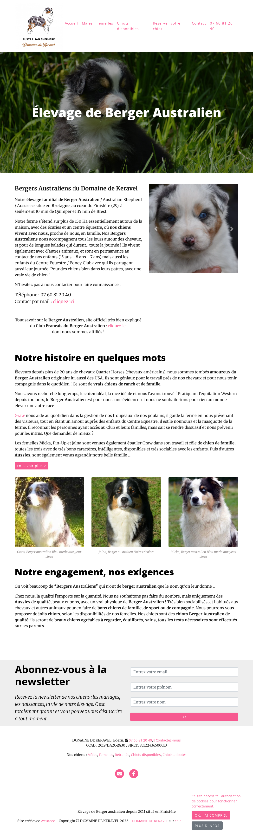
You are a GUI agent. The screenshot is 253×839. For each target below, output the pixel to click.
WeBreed (48, 821)
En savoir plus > (31, 465)
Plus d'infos (207, 825)
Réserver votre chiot (166, 26)
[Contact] (119, 773)
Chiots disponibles (128, 26)
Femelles (105, 23)
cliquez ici (63, 301)
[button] (156, 228)
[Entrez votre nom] (184, 702)
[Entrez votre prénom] (184, 687)
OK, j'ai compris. (211, 815)
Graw (20, 415)
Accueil (71, 23)
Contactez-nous (167, 740)
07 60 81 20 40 (221, 26)
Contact (199, 23)
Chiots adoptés (174, 754)
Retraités (122, 754)
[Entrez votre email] (184, 671)
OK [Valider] (184, 717)
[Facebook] (133, 773)
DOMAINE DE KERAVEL (150, 821)
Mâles (87, 23)
